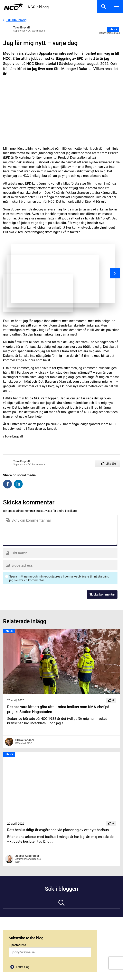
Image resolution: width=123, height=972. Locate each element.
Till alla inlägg (16, 20)
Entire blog (22, 967)
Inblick (113, 29)
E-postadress (17, 945)
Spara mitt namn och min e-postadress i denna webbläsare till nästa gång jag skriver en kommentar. (59, 578)
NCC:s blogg (38, 7)
